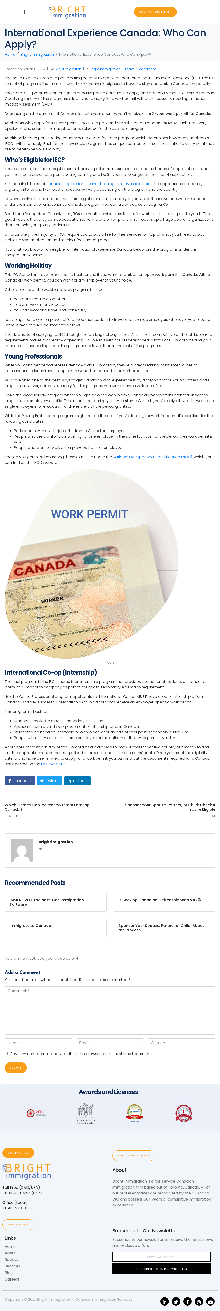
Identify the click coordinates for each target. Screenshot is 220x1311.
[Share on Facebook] (20, 780)
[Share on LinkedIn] (77, 780)
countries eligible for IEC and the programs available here (98, 184)
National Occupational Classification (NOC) (152, 457)
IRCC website (53, 764)
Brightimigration (68, 69)
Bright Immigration (105, 69)
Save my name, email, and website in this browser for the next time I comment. (81, 1053)
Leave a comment (140, 69)
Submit (16, 1067)
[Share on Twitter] (49, 780)
